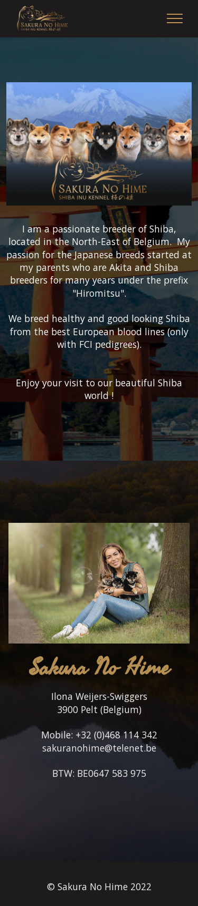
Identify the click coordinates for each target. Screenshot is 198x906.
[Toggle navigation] (175, 18)
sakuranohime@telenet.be (99, 760)
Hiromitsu (98, 293)
